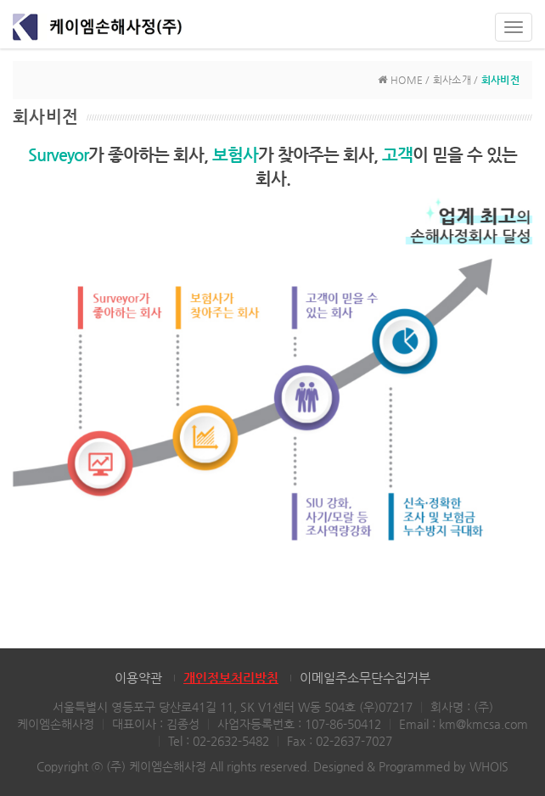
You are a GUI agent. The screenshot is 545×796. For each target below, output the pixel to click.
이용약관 (138, 677)
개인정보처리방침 (230, 677)
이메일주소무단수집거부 (365, 677)
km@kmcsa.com (483, 724)
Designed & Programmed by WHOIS (410, 766)
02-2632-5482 (231, 741)
